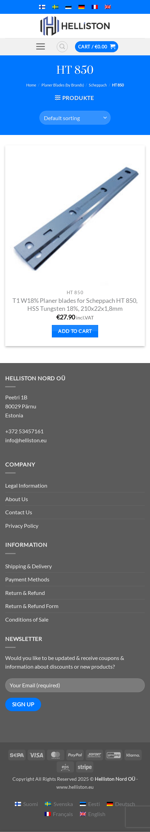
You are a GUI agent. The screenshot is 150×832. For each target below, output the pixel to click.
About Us (16, 499)
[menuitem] (42, 7)
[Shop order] (74, 118)
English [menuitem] (96, 814)
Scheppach (98, 85)
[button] (40, 46)
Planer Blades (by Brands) (62, 85)
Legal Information (26, 485)
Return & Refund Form (31, 606)
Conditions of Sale (26, 619)
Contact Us (18, 512)
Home (31, 85)
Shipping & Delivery (28, 566)
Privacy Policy (21, 525)
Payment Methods (27, 579)
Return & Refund (25, 592)
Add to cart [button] (75, 331)
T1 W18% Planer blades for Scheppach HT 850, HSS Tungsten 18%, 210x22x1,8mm (75, 304)
